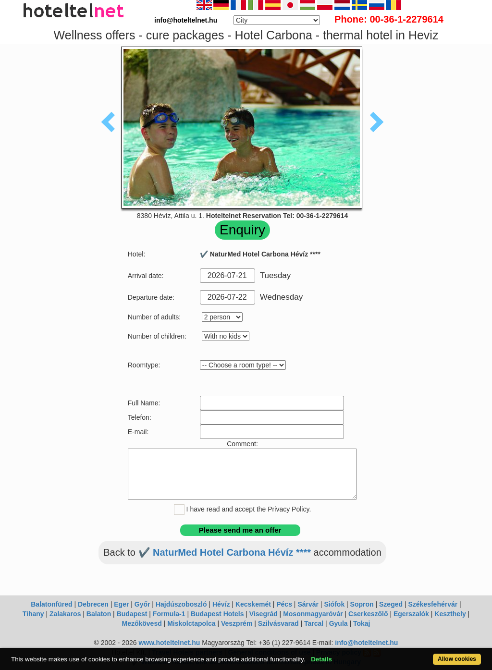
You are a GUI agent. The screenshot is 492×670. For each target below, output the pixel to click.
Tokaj (361, 623)
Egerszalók (411, 614)
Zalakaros (65, 614)
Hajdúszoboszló (181, 604)
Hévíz (221, 604)
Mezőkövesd (141, 623)
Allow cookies (457, 659)
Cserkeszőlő (368, 614)
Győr (142, 604)
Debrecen (93, 604)
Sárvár (308, 604)
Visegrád (263, 614)
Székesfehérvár (432, 604)
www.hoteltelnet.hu (169, 642)
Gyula (338, 623)
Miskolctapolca (191, 623)
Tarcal (313, 623)
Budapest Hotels (217, 614)
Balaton (98, 614)
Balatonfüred (51, 604)
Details (321, 659)
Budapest (132, 614)
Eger (121, 604)
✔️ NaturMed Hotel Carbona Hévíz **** (224, 552)
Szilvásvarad (278, 623)
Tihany (33, 614)
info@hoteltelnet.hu (366, 642)
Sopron (362, 604)
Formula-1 (169, 614)
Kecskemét (253, 604)
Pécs (284, 604)
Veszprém (236, 623)
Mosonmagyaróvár (313, 614)
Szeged (391, 604)
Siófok (334, 604)
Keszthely (450, 614)
